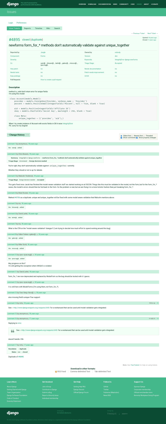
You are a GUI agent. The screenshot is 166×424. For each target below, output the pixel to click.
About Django (12, 387)
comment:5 (11, 203)
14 (157, 318)
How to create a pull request (51, 80)
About (146, 4)
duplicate (36, 39)
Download (92, 4)
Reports (27, 28)
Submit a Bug (47, 392)
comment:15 (12, 314)
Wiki (48, 28)
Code (132, 4)
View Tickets (14, 28)
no (42, 69)
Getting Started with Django (16, 389)
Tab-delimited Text (103, 371)
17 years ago (152, 40)
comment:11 (12, 272)
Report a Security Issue (50, 395)
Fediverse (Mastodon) (111, 392)
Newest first (138, 136)
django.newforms (131, 60)
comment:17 (12, 345)
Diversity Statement (14, 401)
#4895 (14, 39)
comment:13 (12, 293)
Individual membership (50, 398)
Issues (139, 4)
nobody (117, 52)
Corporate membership (142, 389)
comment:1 (11, 144)
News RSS (107, 395)
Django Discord (79, 389)
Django (13, 4)
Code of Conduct (13, 398)
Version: (87, 56)
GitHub (106, 387)
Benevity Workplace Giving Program (146, 395)
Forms (43, 56)
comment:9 (11, 244)
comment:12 (12, 282)
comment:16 (12, 318)
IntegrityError (119, 60)
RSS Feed (61, 371)
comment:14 (12, 303)
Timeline (38, 28)
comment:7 (11, 224)
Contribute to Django (49, 389)
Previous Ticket (139, 33)
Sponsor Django (139, 387)
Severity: (13, 60)
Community (123, 4)
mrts (19, 323)
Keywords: (88, 60)
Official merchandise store (143, 392)
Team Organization (14, 392)
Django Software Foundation (17, 395)
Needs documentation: (93, 69)
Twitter (106, 389)
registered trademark (62, 420)
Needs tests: (14, 72)
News (115, 4)
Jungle (43, 52)
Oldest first (127, 136)
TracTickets (135, 365)
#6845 (21, 357)
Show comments (129, 138)
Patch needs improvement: (94, 72)
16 (157, 303)
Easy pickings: (15, 76)
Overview (82, 4)
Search (57, 28)
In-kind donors (64, 412)
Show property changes (147, 138)
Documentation (104, 4)
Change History (19, 134)
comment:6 (11, 214)
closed (26, 39)
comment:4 (11, 193)
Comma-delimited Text (80, 371)
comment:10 (12, 255)
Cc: (11, 63)
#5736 (17, 197)
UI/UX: (87, 76)
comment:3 (11, 176)
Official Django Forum (81, 392)
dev (116, 56)
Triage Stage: (89, 63)
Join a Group (46, 387)
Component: (14, 56)
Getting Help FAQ (79, 387)
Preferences (21, 23)
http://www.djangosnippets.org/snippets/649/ (31, 308)
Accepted (118, 63)
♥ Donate (154, 4)
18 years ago (152, 37)
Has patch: (14, 69)
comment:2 (11, 154)
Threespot (112, 414)
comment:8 (11, 234)
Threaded (149, 136)
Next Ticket (152, 33)
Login (10, 23)
